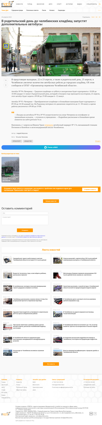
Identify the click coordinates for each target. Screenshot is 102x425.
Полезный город (21, 387)
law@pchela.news (66, 418)
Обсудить (98, 141)
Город (29, 4)
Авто (50, 4)
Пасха (44, 10)
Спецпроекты (92, 4)
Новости (19, 4)
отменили (49, 125)
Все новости (51, 364)
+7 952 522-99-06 (57, 382)
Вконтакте (36, 385)
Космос (52, 10)
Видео (79, 4)
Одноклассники (38, 387)
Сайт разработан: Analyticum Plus (24, 420)
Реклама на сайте (89, 387)
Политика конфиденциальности (62, 387)
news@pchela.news (58, 385)
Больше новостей (51, 201)
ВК (97, 17)
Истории (69, 4)
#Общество (28, 141)
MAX (93, 17)
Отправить (25, 230)
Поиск (18, 385)
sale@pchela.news (89, 385)
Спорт (59, 4)
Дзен (34, 390)
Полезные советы (32, 10)
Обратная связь (21, 390)
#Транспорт (17, 141)
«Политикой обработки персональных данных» (29, 237)
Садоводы (61, 10)
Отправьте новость (90, 189)
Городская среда (17, 10)
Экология (40, 4)
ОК (100, 17)
